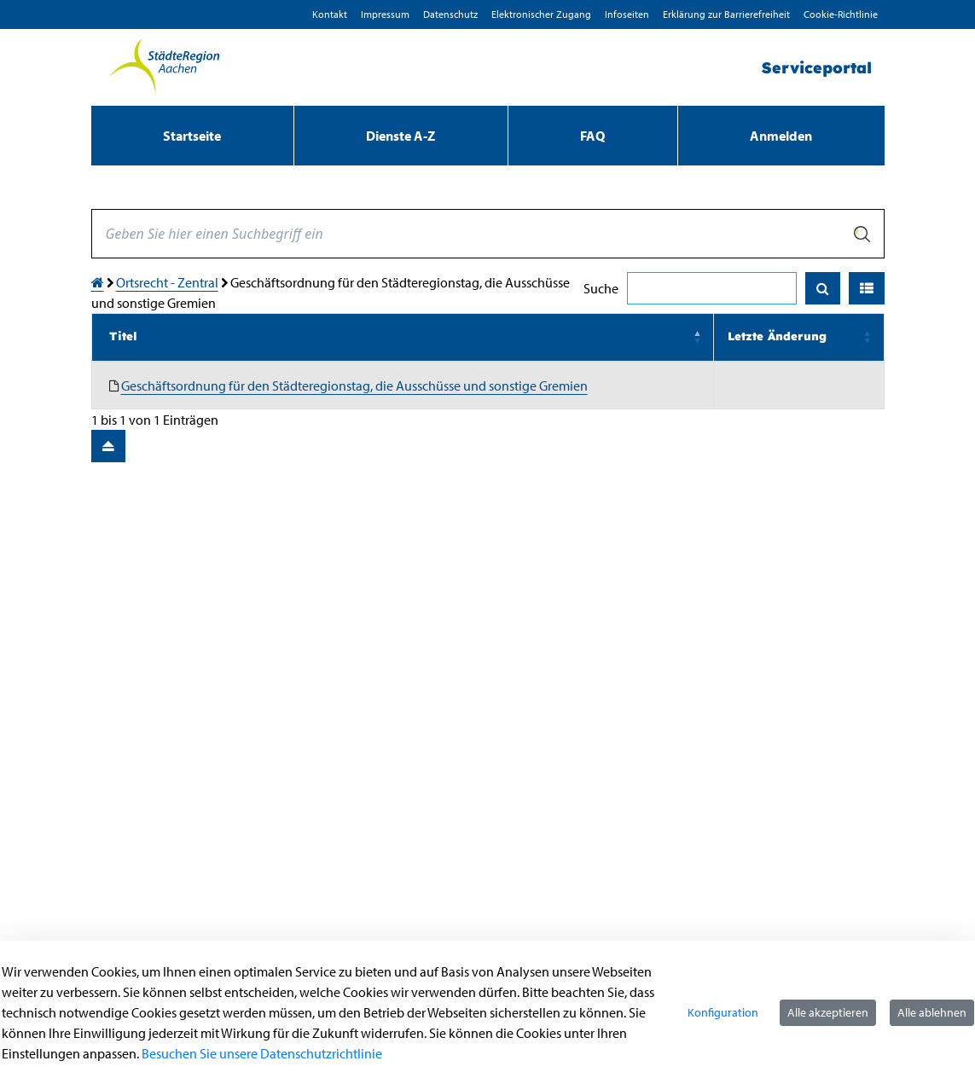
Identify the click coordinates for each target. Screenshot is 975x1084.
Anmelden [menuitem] (781, 135)
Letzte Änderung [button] (777, 336)
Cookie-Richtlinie (841, 14)
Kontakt (329, 14)
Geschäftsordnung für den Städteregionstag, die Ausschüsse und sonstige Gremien (354, 385)
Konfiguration (723, 1012)
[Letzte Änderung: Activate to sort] (799, 338)
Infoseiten (627, 14)
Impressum (385, 14)
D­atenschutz (450, 14)
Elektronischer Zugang (541, 14)
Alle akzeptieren (827, 1012)
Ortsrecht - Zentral (167, 282)
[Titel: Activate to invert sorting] (402, 338)
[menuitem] (192, 135)
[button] (867, 288)
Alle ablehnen (931, 1012)
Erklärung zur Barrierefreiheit (726, 14)
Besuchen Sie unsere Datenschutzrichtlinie (262, 1053)
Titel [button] (123, 336)
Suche (600, 288)
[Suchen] (822, 288)
